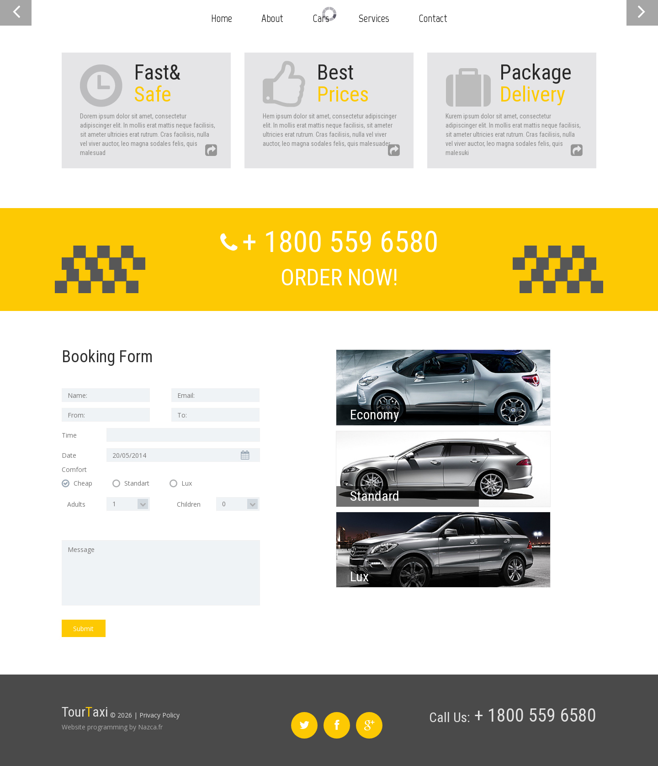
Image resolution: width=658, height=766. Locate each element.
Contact (433, 18)
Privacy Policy (159, 715)
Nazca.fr (150, 727)
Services (374, 18)
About (272, 18)
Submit (83, 628)
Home (221, 18)
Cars (321, 18)
